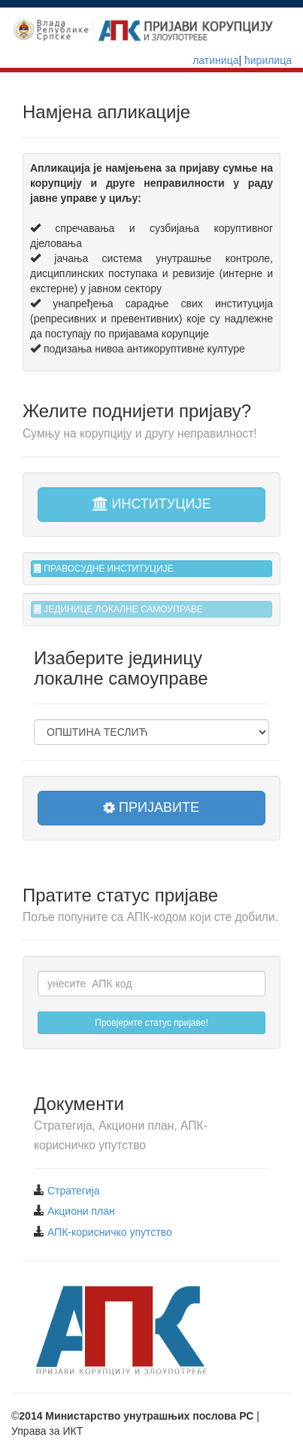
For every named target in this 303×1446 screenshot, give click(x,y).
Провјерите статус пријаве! (151, 1022)
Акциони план (81, 1211)
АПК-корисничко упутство (109, 1232)
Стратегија (73, 1191)
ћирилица (266, 60)
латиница (215, 60)
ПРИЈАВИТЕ (150, 807)
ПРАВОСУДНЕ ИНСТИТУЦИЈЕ (104, 568)
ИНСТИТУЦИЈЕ (151, 503)
